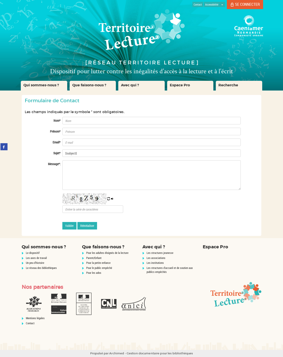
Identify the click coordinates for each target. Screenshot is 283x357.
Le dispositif (33, 253)
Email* (57, 142)
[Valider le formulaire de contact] (69, 226)
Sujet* (57, 153)
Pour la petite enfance (98, 263)
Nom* (57, 120)
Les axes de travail (36, 258)
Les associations (156, 258)
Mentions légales (35, 318)
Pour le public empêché (99, 268)
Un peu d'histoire (35, 263)
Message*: (54, 164)
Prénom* (55, 131)
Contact (30, 323)
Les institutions (155, 263)
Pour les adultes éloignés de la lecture (107, 253)
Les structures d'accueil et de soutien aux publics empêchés (170, 270)
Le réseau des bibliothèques (41, 268)
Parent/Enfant (93, 258)
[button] (44, 86)
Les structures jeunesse (160, 253)
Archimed (116, 353)
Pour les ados (93, 273)
